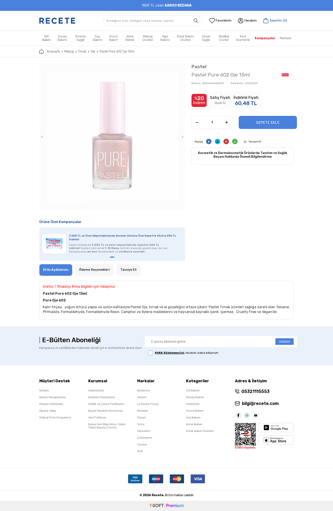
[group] (112, 137)
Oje (93, 51)
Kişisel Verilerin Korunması (105, 410)
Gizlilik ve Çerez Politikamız (106, 404)
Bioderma (143, 390)
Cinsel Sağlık (206, 38)
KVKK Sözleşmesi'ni (169, 352)
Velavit (141, 397)
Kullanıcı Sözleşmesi (101, 397)
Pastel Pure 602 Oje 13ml (117, 51)
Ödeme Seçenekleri (94, 270)
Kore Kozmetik (243, 38)
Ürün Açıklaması (55, 270)
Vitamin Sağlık (80, 38)
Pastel (198, 66)
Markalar (285, 38)
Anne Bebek (130, 38)
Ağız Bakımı (165, 38)
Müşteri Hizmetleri (51, 404)
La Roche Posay (148, 404)
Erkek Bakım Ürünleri (185, 38)
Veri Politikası (97, 417)
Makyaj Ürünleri (147, 38)
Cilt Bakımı (193, 390)
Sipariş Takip (47, 410)
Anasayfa (49, 51)
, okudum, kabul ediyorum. (183, 352)
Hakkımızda (96, 390)
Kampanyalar (265, 38)
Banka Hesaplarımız (52, 397)
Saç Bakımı (97, 38)
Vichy (141, 424)
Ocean (141, 417)
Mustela (142, 410)
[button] (42, 137)
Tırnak (82, 51)
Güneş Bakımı (62, 38)
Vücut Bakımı (194, 410)
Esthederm (144, 437)
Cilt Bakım (46, 38)
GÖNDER (284, 341)
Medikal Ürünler (224, 38)
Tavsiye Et (254, 141)
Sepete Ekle (268, 122)
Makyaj (69, 51)
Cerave (142, 444)
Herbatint (143, 431)
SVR (140, 451)
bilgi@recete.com (260, 403)
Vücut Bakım (113, 38)
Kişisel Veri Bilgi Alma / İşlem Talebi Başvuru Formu (107, 426)
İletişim (44, 390)
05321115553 (255, 391)
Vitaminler (193, 404)
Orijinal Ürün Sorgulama (55, 417)
